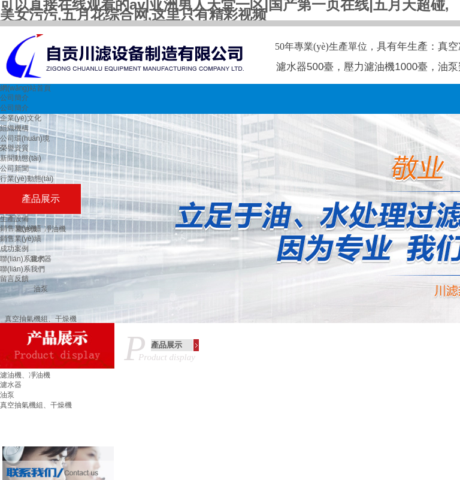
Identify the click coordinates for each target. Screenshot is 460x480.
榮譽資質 (14, 148)
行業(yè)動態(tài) (26, 178)
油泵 (41, 289)
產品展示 (41, 199)
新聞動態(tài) (20, 158)
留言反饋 (14, 278)
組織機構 (14, 128)
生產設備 (14, 219)
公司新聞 (14, 168)
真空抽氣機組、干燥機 (36, 405)
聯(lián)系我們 (22, 259)
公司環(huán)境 (25, 138)
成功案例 (14, 248)
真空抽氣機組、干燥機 (41, 319)
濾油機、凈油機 (25, 375)
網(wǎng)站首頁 (25, 88)
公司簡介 (14, 97)
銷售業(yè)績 (20, 228)
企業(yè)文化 (20, 118)
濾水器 (11, 385)
